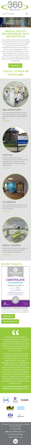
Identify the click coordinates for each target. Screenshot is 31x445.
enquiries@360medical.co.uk (16, 431)
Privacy (15, 437)
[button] (2, 22)
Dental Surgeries (11, 245)
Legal (10, 437)
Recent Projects (10, 321)
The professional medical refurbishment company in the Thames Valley (15, 22)
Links (20, 437)
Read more (6, 121)
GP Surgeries (9, 202)
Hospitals (7, 155)
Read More (8, 316)
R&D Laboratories (11, 109)
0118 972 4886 (8, 14)
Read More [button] (15, 65)
